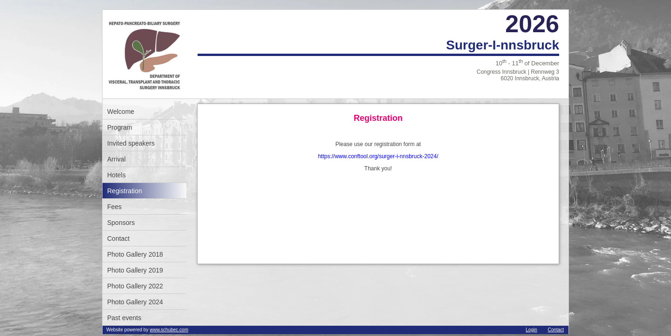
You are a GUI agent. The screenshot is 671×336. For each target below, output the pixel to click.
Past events (124, 318)
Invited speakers (131, 143)
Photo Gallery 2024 (135, 302)
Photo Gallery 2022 (135, 286)
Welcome (120, 111)
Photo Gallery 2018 (135, 254)
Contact (118, 238)
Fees (114, 206)
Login (531, 329)
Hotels (116, 175)
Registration (124, 191)
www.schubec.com (169, 329)
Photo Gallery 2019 (135, 270)
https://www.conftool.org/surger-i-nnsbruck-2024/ (378, 156)
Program (119, 127)
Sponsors (121, 222)
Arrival (116, 159)
